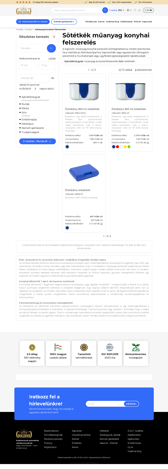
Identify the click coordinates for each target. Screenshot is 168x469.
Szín (38, 114)
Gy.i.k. (130, 447)
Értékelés (76, 443)
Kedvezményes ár (29, 58)
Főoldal (19, 29)
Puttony (48, 443)
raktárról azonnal (29, 84)
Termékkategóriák (53, 435)
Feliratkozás (91, 22)
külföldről (25, 88)
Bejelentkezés (51, 431)
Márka (25, 108)
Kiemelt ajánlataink (109, 439)
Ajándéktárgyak (38, 99)
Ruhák (25, 104)
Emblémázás (127, 22)
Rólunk (137, 22)
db (148, 10)
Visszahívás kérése (81, 435)
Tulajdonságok (30, 132)
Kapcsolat (147, 22)
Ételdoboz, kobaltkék (77, 190)
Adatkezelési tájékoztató (134, 437)
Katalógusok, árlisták (110, 435)
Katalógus (27, 123)
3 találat (113, 10)
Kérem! (131, 404)
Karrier (101, 22)
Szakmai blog (112, 22)
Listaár (52, 58)
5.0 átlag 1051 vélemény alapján (37, 2)
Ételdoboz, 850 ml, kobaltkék (82, 109)
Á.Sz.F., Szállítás (135, 431)
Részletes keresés (53, 439)
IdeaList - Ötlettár (109, 443)
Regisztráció (50, 447)
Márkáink (104, 431)
